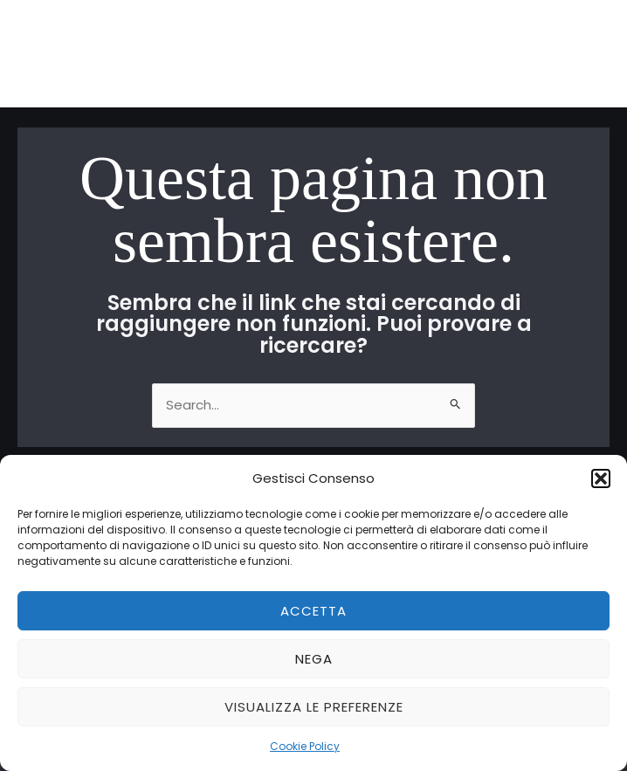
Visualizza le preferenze (313, 707)
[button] (601, 478)
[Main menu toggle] (591, 53)
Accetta (313, 611)
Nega (314, 659)
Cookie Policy (305, 746)
